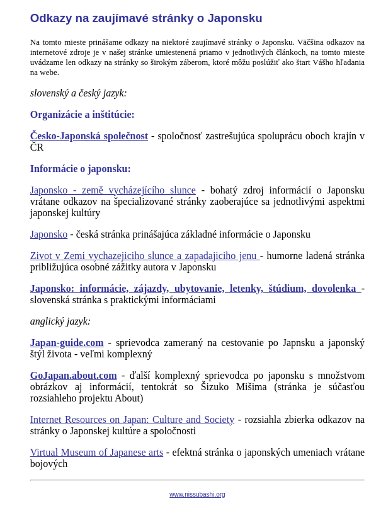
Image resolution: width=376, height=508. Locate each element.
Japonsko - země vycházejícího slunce (113, 190)
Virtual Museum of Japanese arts (96, 452)
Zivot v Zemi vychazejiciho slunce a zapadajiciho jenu (145, 255)
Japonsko (49, 234)
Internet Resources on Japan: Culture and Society (132, 419)
